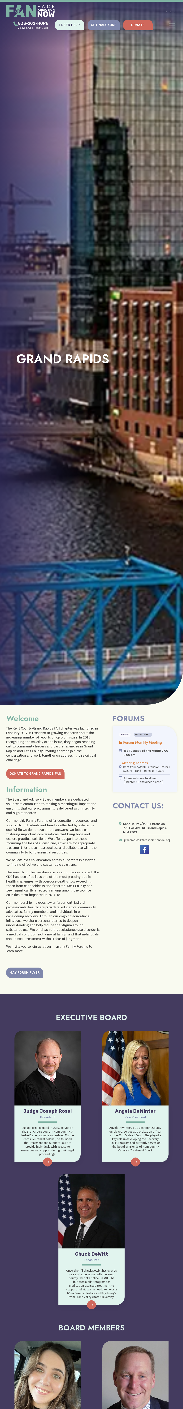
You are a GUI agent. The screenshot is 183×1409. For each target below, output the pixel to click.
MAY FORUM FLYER (25, 973)
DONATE (138, 25)
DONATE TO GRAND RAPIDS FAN (36, 774)
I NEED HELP (69, 25)
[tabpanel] (91, 352)
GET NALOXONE (104, 25)
